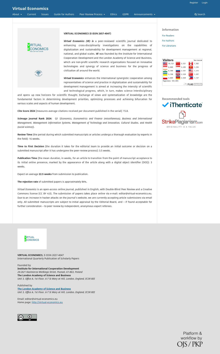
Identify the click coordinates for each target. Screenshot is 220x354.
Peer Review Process (91, 14)
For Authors (168, 40)
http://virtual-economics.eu (47, 302)
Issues (45, 14)
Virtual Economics (30, 8)
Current (31, 14)
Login (205, 2)
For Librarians (169, 45)
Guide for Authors (64, 14)
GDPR (125, 14)
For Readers (168, 35)
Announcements (143, 14)
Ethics (113, 14)
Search (200, 14)
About (16, 14)
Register (194, 2)
